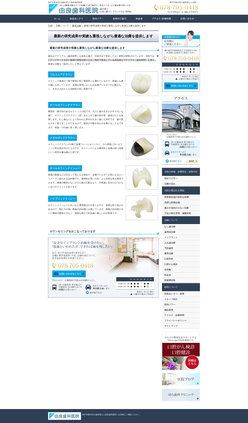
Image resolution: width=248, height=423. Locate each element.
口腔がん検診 (171, 264)
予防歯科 (168, 248)
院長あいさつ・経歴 (174, 293)
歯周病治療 (169, 232)
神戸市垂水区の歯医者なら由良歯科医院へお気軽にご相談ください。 (111, 414)
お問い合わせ (188, 19)
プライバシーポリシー (175, 320)
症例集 (167, 269)
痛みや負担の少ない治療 (176, 208)
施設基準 (168, 310)
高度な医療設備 (172, 202)
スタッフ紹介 (171, 299)
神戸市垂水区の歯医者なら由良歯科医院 (65, 2)
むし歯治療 (169, 226)
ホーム (56, 19)
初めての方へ (171, 178)
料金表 (167, 275)
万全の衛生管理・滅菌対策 (177, 213)
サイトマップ (171, 326)
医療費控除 (169, 280)
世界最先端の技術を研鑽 (176, 197)
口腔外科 (168, 259)
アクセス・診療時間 (174, 315)
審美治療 (168, 253)
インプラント (171, 237)
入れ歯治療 (169, 242)
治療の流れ (169, 183)
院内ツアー (169, 304)
